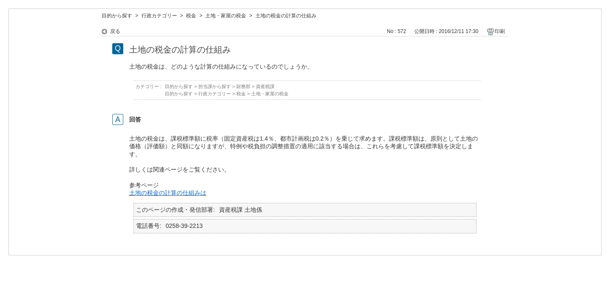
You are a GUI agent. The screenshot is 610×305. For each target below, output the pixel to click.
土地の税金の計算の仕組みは (167, 192)
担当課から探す (214, 86)
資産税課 (265, 86)
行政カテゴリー (159, 16)
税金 (191, 16)
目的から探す (117, 16)
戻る (115, 31)
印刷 (500, 31)
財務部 (243, 86)
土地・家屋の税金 (225, 16)
